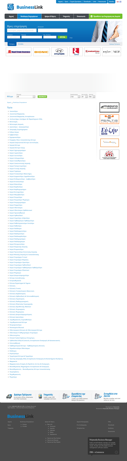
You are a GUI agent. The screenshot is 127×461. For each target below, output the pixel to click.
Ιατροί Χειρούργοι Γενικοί (18, 257)
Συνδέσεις (110, 428)
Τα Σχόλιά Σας (80, 428)
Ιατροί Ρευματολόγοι (16, 249)
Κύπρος (25, 424)
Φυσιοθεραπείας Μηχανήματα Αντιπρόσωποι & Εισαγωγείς (29, 366)
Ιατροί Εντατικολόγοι (17, 181)
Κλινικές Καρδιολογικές (18, 294)
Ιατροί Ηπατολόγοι (16, 184)
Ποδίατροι (13, 351)
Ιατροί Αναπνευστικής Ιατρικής (20, 163)
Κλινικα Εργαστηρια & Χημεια (20, 283)
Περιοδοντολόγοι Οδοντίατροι (20, 348)
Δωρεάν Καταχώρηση (82, 421)
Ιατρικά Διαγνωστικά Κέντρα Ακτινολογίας (24, 142)
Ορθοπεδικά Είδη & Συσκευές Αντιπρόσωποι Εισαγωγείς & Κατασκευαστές (35, 340)
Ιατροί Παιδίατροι (15, 228)
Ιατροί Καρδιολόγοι (16, 187)
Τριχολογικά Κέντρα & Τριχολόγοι (21, 356)
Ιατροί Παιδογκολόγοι (17, 234)
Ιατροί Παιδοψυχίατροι (17, 241)
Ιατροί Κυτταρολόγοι (17, 192)
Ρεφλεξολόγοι (14, 353)
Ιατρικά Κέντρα (15, 145)
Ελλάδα (20, 44)
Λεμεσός (52, 428)
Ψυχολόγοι (13, 377)
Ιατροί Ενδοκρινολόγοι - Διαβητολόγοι (22, 179)
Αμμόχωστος (53, 434)
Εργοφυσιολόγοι (15, 137)
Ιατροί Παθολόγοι (15, 226)
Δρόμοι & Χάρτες (49, 421)
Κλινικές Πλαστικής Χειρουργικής (21, 304)
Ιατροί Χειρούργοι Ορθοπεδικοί (20, 265)
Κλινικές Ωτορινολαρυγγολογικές (21, 314)
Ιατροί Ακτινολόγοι (16, 155)
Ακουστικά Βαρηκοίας (17, 114)
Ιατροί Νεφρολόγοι (16, 205)
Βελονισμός (13, 122)
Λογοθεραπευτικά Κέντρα (18, 322)
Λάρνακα (52, 430)
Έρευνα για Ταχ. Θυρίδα (53, 442)
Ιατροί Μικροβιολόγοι (17, 195)
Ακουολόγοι (14, 111)
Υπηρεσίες (10, 428)
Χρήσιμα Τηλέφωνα (114, 44)
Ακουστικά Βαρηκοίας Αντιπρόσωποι (22, 116)
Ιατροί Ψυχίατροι (15, 273)
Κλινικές (12, 286)
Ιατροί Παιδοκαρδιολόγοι (18, 236)
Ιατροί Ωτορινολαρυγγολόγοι (19, 275)
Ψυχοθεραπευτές (15, 374)
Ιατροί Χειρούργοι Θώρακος (19, 260)
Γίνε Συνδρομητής (81, 425)
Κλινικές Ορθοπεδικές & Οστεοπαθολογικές (24, 296)
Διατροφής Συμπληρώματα (19, 129)
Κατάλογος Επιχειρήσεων (20, 102)
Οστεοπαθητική (15, 343)
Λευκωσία (52, 426)
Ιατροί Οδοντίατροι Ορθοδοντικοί (21, 210)
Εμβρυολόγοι (14, 135)
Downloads (111, 425)
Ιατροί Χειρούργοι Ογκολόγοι (19, 262)
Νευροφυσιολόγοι (15, 325)
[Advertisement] (63, 74)
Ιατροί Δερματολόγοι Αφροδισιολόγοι (22, 176)
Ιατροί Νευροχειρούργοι (18, 202)
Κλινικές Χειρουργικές (17, 309)
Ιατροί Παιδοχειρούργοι (17, 239)
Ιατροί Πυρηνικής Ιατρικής (19, 247)
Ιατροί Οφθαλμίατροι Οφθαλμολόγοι (22, 221)
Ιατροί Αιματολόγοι (16, 153)
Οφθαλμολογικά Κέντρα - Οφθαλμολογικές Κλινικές (27, 346)
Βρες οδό (49, 424)
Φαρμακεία (13, 361)
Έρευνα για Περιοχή (52, 440)
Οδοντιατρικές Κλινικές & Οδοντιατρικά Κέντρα (26, 330)
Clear (71, 37)
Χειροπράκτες (14, 372)
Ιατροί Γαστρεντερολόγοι (18, 166)
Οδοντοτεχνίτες (15, 335)
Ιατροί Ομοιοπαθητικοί (17, 213)
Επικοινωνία (111, 431)
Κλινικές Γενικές (15, 288)
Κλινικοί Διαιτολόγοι (16, 317)
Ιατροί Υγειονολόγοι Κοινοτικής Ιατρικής (23, 252)
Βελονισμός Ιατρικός (16, 124)
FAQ (109, 421)
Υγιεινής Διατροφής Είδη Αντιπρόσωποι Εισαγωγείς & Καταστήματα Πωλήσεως (36, 359)
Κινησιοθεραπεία (15, 280)
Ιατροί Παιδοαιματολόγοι (18, 231)
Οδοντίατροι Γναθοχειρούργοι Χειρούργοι (24, 333)
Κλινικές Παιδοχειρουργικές (19, 301)
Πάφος (51, 432)
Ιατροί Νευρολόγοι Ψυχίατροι (19, 200)
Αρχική (9, 102)
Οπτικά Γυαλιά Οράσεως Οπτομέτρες (22, 338)
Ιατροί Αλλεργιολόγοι (17, 158)
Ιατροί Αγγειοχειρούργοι (18, 150)
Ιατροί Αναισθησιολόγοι (18, 161)
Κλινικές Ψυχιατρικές (17, 312)
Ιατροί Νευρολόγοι (16, 197)
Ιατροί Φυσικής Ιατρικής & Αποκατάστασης (24, 254)
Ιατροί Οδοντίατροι (16, 208)
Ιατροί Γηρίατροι (15, 171)
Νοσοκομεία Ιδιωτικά (17, 327)
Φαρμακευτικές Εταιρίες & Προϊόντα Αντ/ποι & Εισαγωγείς (29, 364)
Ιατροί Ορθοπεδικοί (16, 215)
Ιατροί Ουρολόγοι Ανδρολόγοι (20, 218)
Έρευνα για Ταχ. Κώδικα (54, 438)
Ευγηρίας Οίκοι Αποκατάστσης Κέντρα (23, 140)
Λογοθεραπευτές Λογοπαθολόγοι (21, 320)
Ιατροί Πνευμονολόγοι (17, 244)
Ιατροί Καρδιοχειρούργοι (18, 189)
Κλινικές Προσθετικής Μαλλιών (20, 307)
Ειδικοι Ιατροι (14, 132)
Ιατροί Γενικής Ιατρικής (17, 168)
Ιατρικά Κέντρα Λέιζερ (17, 148)
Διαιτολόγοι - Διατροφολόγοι (19, 127)
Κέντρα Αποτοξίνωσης (17, 278)
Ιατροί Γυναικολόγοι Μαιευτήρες (21, 174)
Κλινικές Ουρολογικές (17, 299)
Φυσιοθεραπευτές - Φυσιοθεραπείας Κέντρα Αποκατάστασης (30, 369)
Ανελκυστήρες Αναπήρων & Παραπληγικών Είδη (26, 119)
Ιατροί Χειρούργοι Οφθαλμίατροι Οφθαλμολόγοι (26, 267)
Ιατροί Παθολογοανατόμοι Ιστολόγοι (22, 223)
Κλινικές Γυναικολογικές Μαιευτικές (22, 291)
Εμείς (9, 425)
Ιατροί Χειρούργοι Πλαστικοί (19, 270)
